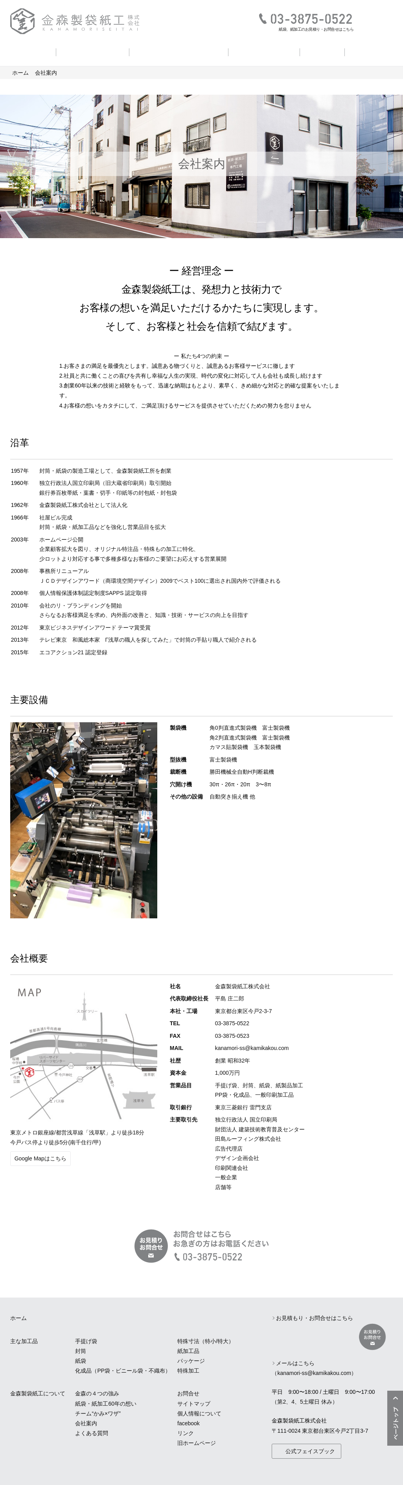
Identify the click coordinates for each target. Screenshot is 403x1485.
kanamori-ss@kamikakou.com (252, 1048)
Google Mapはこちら (40, 1158)
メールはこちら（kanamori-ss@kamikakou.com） (314, 1368)
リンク (185, 1433)
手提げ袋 (86, 1341)
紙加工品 (188, 1351)
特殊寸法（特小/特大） (205, 1341)
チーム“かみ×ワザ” (98, 1413)
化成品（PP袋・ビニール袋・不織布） (123, 1371)
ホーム (20, 73)
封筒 (80, 1351)
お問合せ (188, 1393)
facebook (188, 1423)
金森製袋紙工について (37, 1393)
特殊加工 (188, 1371)
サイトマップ (193, 1404)
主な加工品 (30, 51)
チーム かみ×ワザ (264, 51)
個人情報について (199, 1413)
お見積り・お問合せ (376, 21)
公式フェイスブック (310, 1451)
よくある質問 (371, 51)
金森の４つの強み (92, 51)
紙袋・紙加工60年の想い (178, 51)
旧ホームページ (196, 1443)
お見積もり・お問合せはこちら (314, 1318)
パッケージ (191, 1361)
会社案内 (322, 51)
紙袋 (80, 1361)
